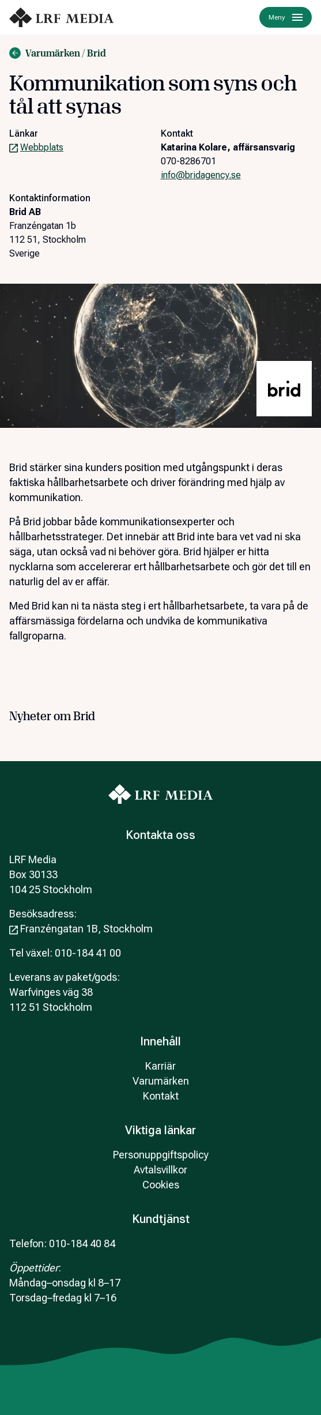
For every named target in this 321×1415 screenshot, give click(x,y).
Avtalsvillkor (160, 1170)
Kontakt (161, 1096)
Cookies (160, 1185)
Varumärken (161, 1081)
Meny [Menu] (286, 17)
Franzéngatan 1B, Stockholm (81, 929)
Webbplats (36, 147)
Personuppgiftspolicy (161, 1155)
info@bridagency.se (201, 175)
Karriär (160, 1066)
